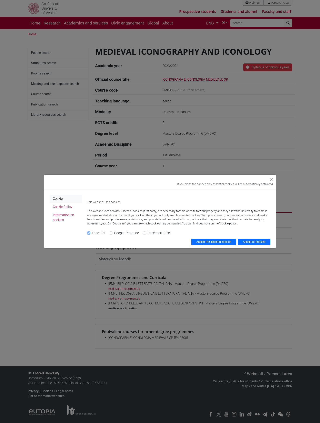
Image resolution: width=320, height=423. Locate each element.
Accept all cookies (254, 241)
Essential (98, 233)
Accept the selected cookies (213, 241)
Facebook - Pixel (159, 233)
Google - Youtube (126, 233)
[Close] (271, 179)
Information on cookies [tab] (63, 217)
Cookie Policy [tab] (62, 207)
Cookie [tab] (58, 199)
